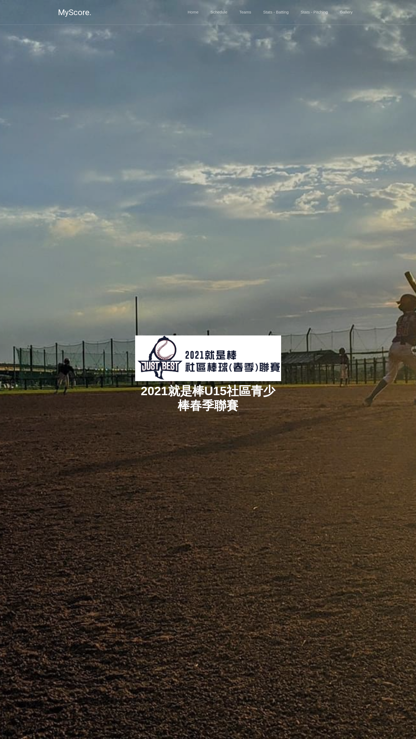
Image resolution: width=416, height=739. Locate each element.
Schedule (218, 12)
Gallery (346, 12)
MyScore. (74, 12)
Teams (245, 12)
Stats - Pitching (314, 12)
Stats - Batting (276, 12)
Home (193, 12)
